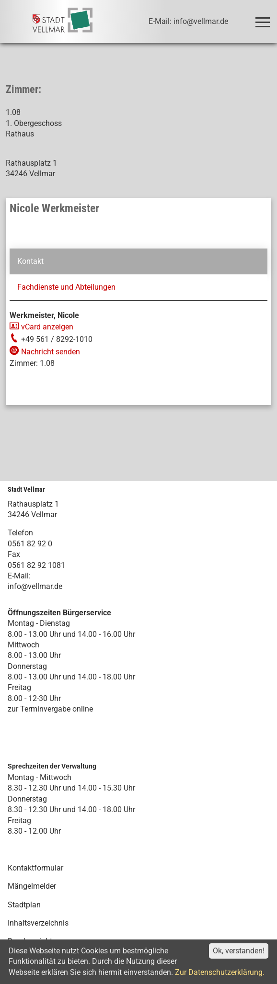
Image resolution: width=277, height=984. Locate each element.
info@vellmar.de (35, 586)
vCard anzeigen (47, 326)
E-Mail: (19, 575)
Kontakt (30, 261)
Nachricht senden (50, 351)
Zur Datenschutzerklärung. (220, 972)
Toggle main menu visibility (264, 18)
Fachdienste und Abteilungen (66, 287)
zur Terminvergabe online (50, 708)
